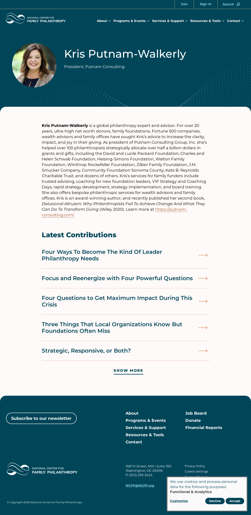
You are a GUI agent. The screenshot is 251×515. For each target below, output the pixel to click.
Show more (128, 370)
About (102, 21)
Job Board (196, 413)
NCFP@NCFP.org (140, 485)
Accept (234, 501)
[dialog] (207, 494)
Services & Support (168, 21)
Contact (233, 21)
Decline (215, 501)
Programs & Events (129, 21)
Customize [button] (179, 501)
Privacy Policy (195, 466)
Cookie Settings (196, 471)
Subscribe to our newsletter (41, 418)
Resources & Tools (205, 21)
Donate (193, 420)
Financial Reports (203, 427)
